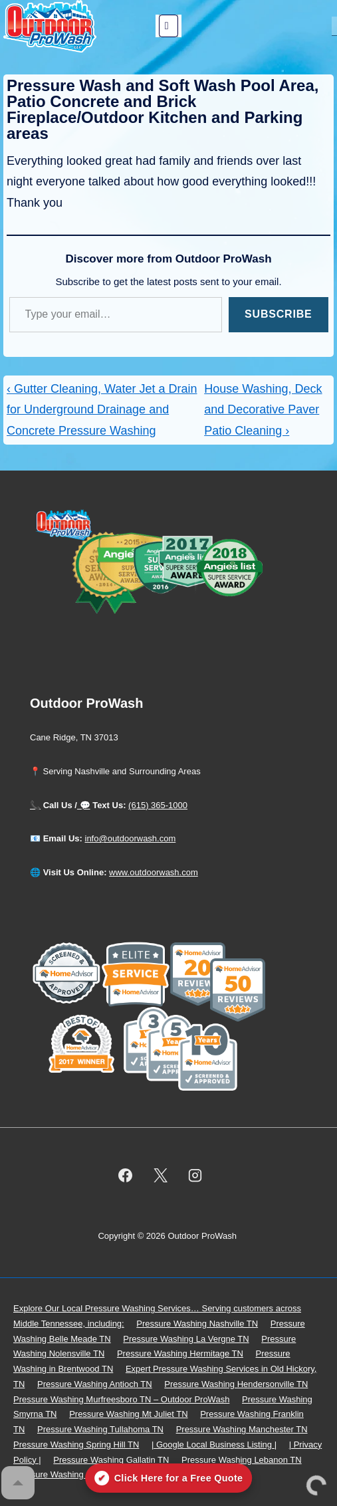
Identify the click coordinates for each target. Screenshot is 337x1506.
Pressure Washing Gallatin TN (111, 1460)
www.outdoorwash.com (153, 872)
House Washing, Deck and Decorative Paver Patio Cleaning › (263, 409)
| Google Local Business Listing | (214, 1445)
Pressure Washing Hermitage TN (180, 1353)
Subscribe (278, 314)
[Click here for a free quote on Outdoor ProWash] (169, 1478)
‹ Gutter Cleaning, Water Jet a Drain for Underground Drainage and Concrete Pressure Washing (102, 409)
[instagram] (195, 1175)
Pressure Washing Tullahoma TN (100, 1429)
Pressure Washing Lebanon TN (241, 1460)
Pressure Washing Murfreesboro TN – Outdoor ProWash (121, 1399)
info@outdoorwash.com (130, 838)
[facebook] (125, 1175)
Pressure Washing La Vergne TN (186, 1339)
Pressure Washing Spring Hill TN (76, 1445)
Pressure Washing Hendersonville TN (236, 1384)
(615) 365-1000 (157, 805)
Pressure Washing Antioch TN (94, 1384)
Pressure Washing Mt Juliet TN (128, 1414)
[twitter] (160, 1175)
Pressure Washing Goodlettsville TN (82, 1474)
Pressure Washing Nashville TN (197, 1324)
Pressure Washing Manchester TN (242, 1429)
